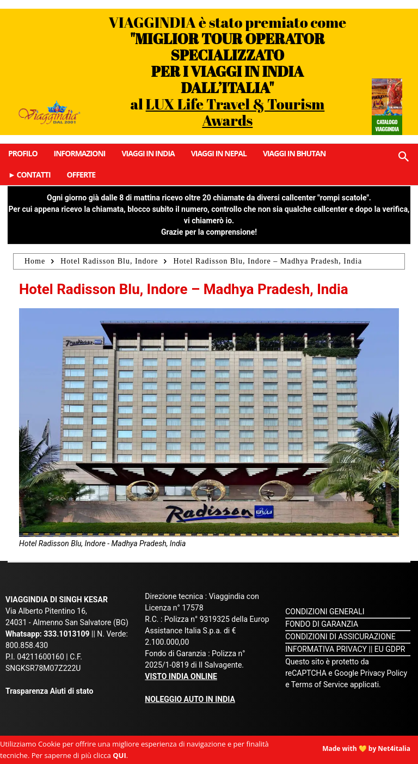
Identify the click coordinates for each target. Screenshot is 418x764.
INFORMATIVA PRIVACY (326, 649)
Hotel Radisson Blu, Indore (109, 261)
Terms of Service (319, 684)
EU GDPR (389, 649)
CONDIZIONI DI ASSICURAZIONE (340, 636)
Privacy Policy (383, 673)
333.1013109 (66, 633)
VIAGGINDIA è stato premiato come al (228, 71)
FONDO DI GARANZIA (321, 624)
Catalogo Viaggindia (386, 125)
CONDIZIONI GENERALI (324, 611)
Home (34, 261)
